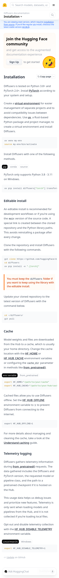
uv (29, 117)
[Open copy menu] (53, 76)
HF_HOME (31, 353)
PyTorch (34, 90)
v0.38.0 (25, 27)
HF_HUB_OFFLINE (33, 400)
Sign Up (14, 62)
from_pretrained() (34, 367)
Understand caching (16, 443)
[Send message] (52, 571)
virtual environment (27, 103)
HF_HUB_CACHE (14, 358)
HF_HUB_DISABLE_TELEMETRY (33, 529)
